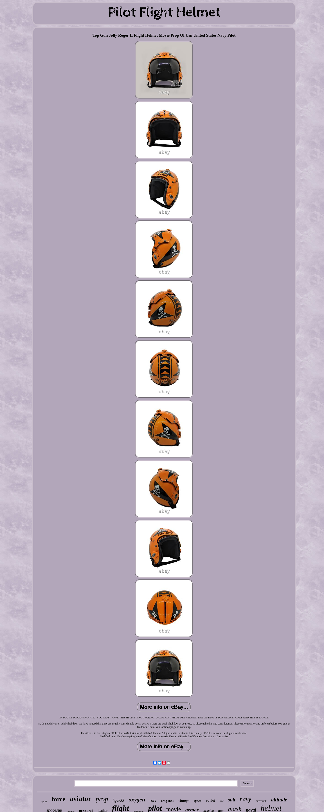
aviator (80, 799)
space (197, 801)
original (167, 801)
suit (231, 800)
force (58, 799)
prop (102, 799)
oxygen (136, 799)
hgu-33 (118, 800)
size (222, 801)
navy (245, 799)
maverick (261, 801)
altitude (279, 800)
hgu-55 (44, 801)
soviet (210, 800)
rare (153, 800)
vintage (183, 801)
